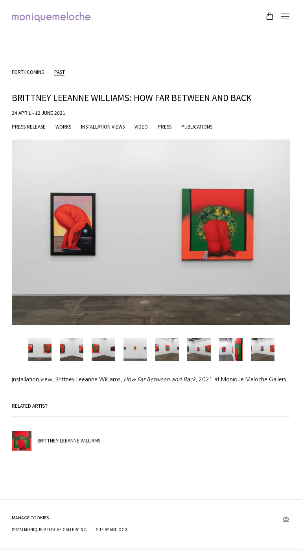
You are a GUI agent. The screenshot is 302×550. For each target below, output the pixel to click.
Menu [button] (284, 17)
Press (164, 127)
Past (59, 72)
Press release (29, 127)
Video (141, 127)
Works (63, 127)
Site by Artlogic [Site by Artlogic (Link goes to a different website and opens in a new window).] (112, 529)
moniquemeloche (51, 17)
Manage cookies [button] (30, 518)
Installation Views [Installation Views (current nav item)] (103, 127)
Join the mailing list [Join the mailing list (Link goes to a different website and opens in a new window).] (286, 519)
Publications (196, 127)
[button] (40, 349)
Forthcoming (28, 72)
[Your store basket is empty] (269, 17)
